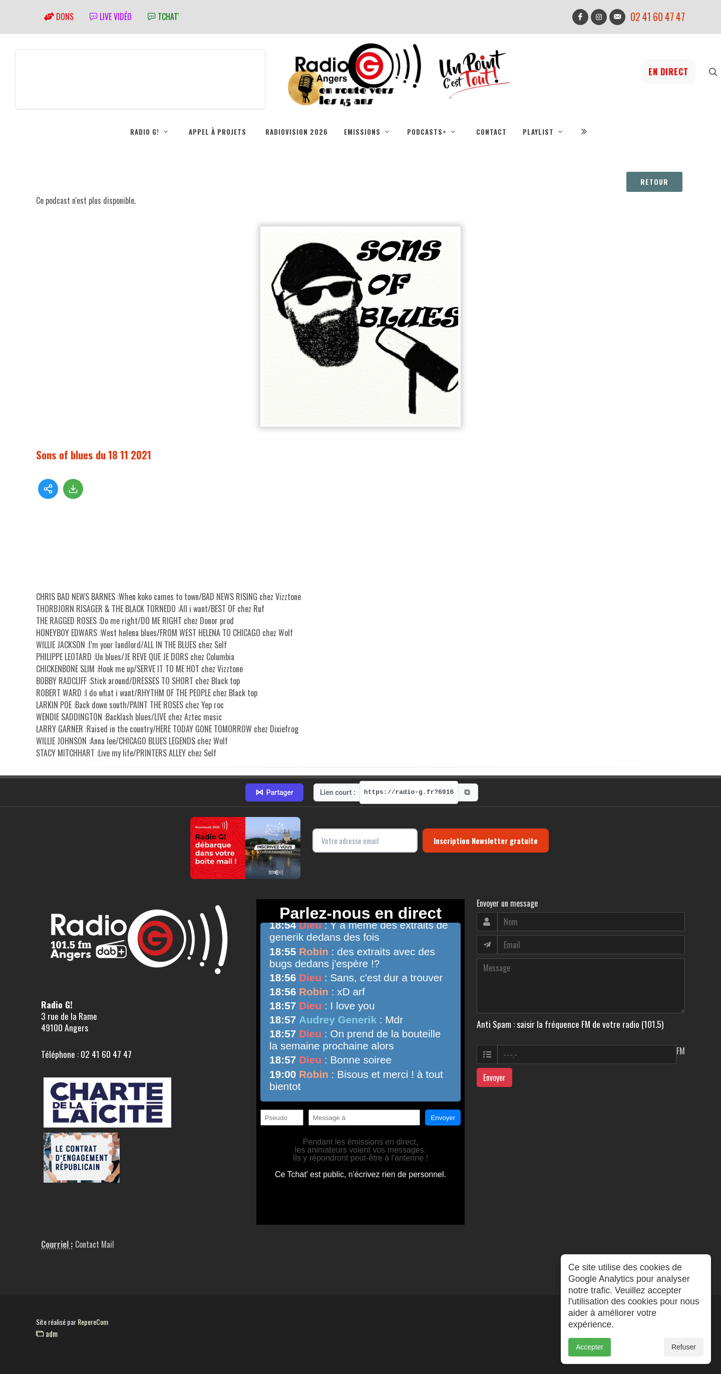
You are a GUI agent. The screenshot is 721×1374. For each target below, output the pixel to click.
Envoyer (494, 1077)
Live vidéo (111, 17)
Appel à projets (217, 132)
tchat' (163, 17)
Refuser (683, 1347)
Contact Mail (94, 1244)
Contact (491, 132)
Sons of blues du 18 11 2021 (93, 454)
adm (47, 1333)
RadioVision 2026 (296, 132)
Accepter (589, 1347)
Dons (59, 17)
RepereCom (93, 1321)
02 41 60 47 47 (657, 17)
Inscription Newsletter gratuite (486, 840)
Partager (274, 792)
